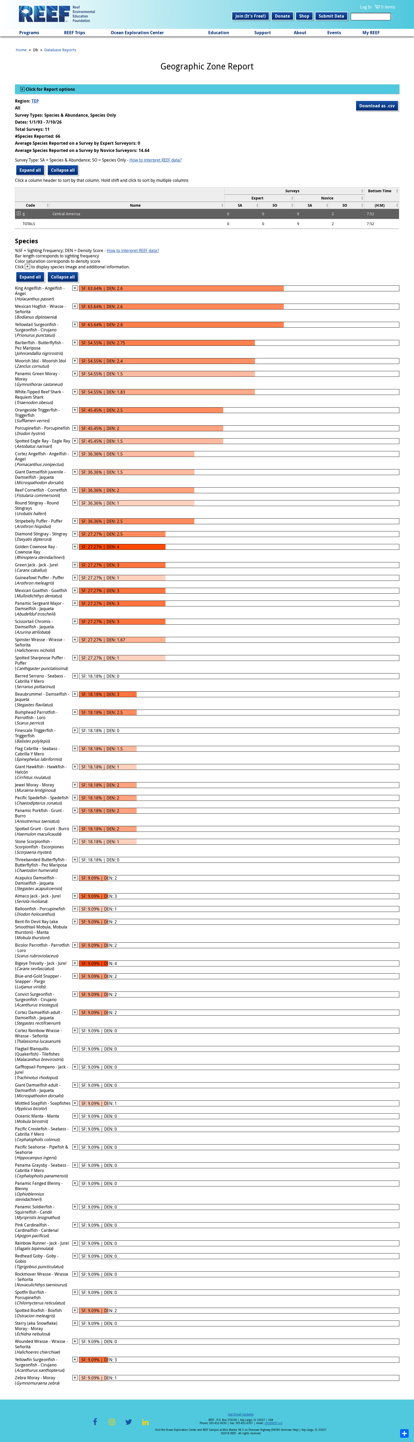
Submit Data (331, 16)
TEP (35, 101)
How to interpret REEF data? (155, 160)
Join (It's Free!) (250, 16)
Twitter (128, 1425)
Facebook (95, 1425)
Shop (304, 16)
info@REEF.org (273, 1423)
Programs (29, 33)
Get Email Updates (241, 1414)
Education (218, 33)
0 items (388, 7)
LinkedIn (145, 1425)
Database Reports (60, 49)
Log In (366, 7)
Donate (282, 16)
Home (21, 49)
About (300, 33)
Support (262, 33)
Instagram (111, 1425)
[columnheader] (294, 190)
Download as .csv (377, 106)
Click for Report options (50, 89)
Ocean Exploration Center (137, 33)
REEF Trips (74, 33)
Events (334, 33)
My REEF (371, 33)
